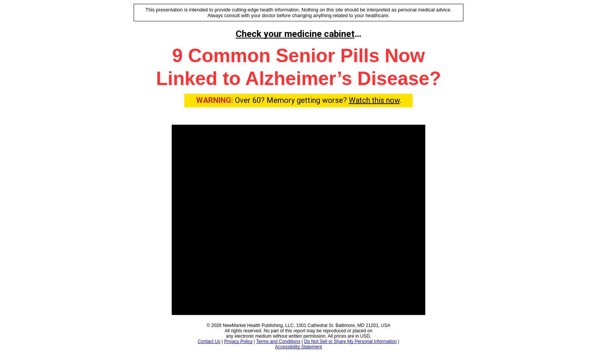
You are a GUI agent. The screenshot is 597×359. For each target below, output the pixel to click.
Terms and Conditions (278, 341)
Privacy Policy (238, 341)
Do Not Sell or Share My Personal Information (350, 341)
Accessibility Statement (298, 346)
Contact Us (209, 341)
